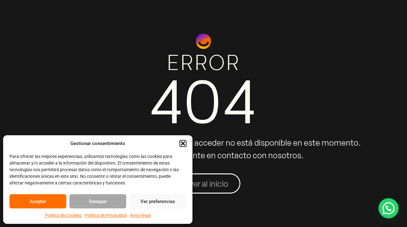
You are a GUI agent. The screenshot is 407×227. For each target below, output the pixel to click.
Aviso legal (140, 215)
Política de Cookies (63, 215)
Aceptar (38, 201)
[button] (183, 143)
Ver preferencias (157, 201)
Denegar (98, 201)
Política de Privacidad (106, 215)
